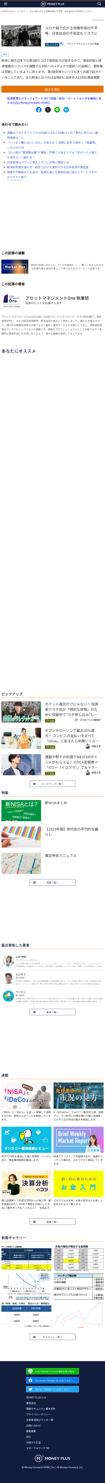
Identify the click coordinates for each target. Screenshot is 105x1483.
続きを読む (52, 89)
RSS (28, 1437)
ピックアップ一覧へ (53, 783)
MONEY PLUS (7, 11)
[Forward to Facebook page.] (52, 1380)
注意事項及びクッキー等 (39, 1420)
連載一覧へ (53, 1221)
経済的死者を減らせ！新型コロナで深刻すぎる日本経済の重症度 (47, 167)
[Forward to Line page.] (52, 1371)
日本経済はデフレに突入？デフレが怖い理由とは (38, 162)
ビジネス (21, 11)
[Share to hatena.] (66, 110)
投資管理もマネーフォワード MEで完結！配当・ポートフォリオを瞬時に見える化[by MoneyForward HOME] (54, 100)
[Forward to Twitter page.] (52, 1389)
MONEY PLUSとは (36, 1397)
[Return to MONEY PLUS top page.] (52, 3)
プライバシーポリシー (38, 1414)
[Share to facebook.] (39, 110)
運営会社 (31, 1403)
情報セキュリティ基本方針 (40, 1408)
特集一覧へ (53, 882)
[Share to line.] (57, 110)
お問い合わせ (33, 1425)
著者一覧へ (53, 1012)
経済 (5, 54)
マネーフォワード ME (38, 1448)
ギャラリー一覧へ (53, 1336)
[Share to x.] (48, 110)
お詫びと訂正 (33, 1442)
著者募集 (31, 1431)
